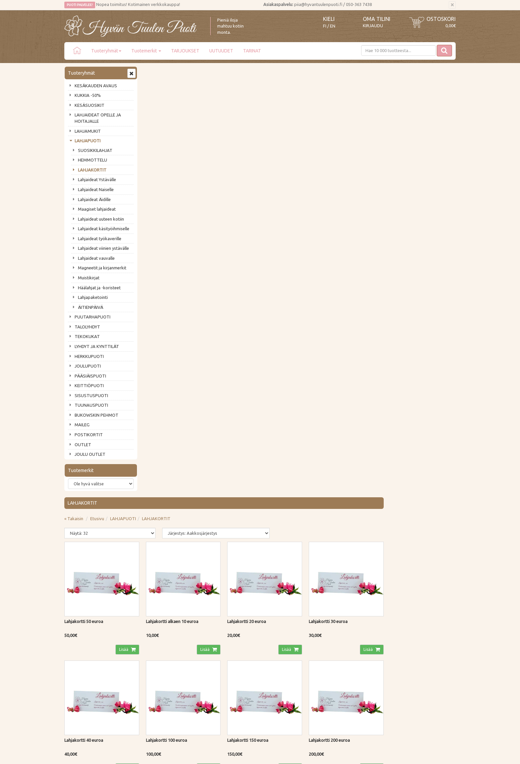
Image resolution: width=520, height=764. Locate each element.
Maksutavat (156, 632)
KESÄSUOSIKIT (89, 105)
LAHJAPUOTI (87, 140)
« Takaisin (153, 88)
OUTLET (83, 444)
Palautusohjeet (159, 642)
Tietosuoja (155, 651)
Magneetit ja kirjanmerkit (102, 267)
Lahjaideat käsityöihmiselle (103, 228)
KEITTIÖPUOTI (89, 385)
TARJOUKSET (185, 50)
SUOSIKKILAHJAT (95, 150)
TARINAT (252, 50)
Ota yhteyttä (77, 632)
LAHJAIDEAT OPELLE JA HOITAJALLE (98, 117)
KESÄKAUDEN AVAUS (96, 85)
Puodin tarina (78, 622)
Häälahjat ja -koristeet (99, 287)
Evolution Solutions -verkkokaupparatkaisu (417, 754)
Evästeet (153, 661)
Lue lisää (240, 572)
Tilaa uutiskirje (86, 588)
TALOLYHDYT (87, 326)
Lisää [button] (202, 217)
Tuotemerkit (146, 50)
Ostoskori (441, 19)
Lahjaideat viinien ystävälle (103, 248)
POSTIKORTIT (89, 434)
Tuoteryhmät (106, 50)
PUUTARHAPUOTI (92, 316)
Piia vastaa (75, 642)
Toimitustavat (158, 622)
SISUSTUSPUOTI (91, 395)
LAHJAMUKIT (88, 131)
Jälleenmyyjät (78, 661)
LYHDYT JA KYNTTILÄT (97, 346)
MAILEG (82, 424)
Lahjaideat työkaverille (99, 238)
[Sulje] (452, 5)
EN (332, 26)
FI (324, 26)
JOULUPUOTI (88, 366)
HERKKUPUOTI (89, 356)
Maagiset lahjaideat (97, 209)
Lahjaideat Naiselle (96, 189)
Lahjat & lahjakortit (83, 670)
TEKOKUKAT (87, 336)
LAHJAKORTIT (92, 170)
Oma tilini (376, 19)
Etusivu (177, 88)
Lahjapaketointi (93, 297)
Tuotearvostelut (81, 651)
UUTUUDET (221, 50)
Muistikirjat (88, 277)
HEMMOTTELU (92, 160)
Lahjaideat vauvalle (96, 258)
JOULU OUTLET (90, 454)
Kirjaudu (373, 25)
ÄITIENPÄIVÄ (90, 307)
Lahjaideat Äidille (94, 199)
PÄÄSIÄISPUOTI (90, 376)
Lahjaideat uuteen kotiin (101, 219)
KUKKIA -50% (88, 95)
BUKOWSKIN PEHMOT (96, 415)
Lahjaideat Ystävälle (97, 179)
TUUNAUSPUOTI (91, 405)
